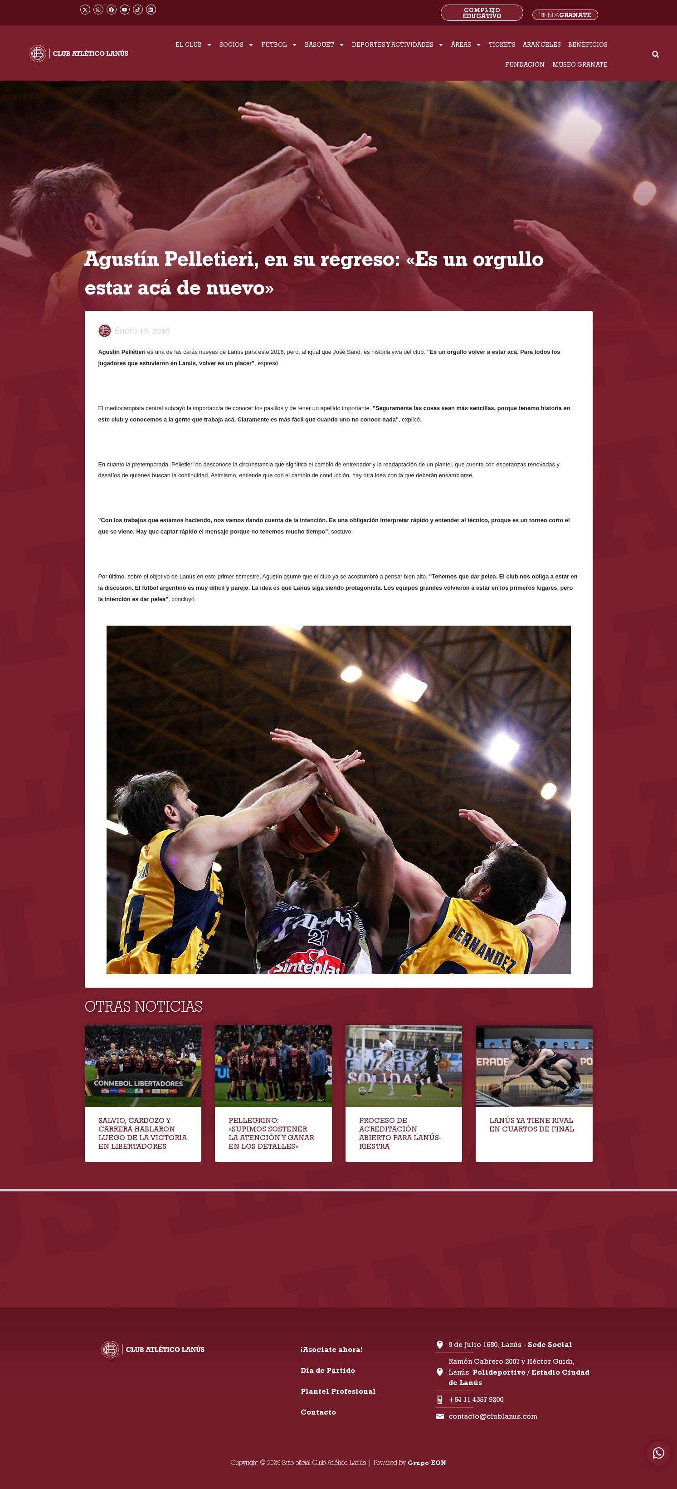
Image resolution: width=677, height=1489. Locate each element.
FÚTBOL (279, 44)
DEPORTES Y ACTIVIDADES (398, 44)
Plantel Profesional (338, 1391)
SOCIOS (236, 44)
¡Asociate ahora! (331, 1349)
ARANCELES (542, 44)
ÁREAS (466, 44)
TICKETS (502, 44)
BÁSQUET (325, 44)
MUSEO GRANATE (580, 64)
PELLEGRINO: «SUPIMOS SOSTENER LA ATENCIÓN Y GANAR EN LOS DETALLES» (271, 1133)
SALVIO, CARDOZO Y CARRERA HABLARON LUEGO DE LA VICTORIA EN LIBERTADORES (142, 1133)
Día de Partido (328, 1370)
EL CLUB (193, 44)
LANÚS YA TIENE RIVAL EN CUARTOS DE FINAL (531, 1124)
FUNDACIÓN (525, 64)
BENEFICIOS (588, 44)
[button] (656, 55)
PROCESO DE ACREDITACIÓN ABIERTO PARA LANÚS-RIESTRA (400, 1133)
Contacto (318, 1412)
